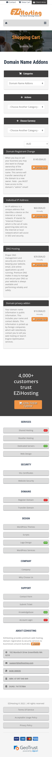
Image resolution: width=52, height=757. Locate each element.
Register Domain (26, 500)
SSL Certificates (26, 473)
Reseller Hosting (26, 438)
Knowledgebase (26, 612)
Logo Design (26, 542)
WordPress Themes (26, 527)
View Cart (24, 2)
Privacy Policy (26, 725)
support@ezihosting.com (19, 663)
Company (26, 569)
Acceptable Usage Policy (26, 717)
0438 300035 (13, 670)
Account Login (26, 620)
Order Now (40, 167)
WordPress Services (26, 550)
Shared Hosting (26, 430)
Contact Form (26, 596)
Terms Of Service (26, 709)
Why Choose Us (26, 577)
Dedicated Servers (26, 446)
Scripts (26, 534)
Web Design (26, 453)
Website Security (26, 480)
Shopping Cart (26, 46)
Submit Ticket (26, 604)
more (35, 644)
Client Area (39, 2)
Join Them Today (28, 404)
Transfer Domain (26, 507)
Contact (11, 2)
